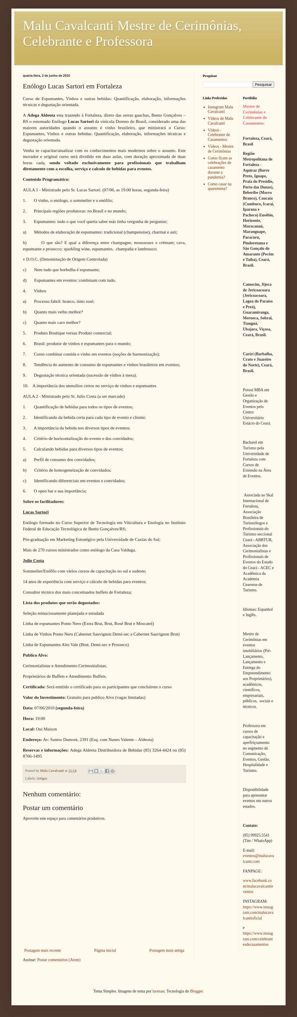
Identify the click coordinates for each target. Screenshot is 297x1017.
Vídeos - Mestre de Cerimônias (221, 148)
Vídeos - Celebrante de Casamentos (219, 135)
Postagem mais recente (42, 950)
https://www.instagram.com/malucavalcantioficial (258, 912)
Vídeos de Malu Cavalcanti (220, 120)
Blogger (196, 991)
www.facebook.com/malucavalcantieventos (258, 886)
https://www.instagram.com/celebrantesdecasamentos (258, 939)
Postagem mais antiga (166, 950)
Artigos (42, 778)
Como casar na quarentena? (220, 186)
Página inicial (105, 950)
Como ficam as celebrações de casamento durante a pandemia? (220, 167)
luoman (158, 991)
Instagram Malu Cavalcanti (220, 109)
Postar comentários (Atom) (59, 960)
